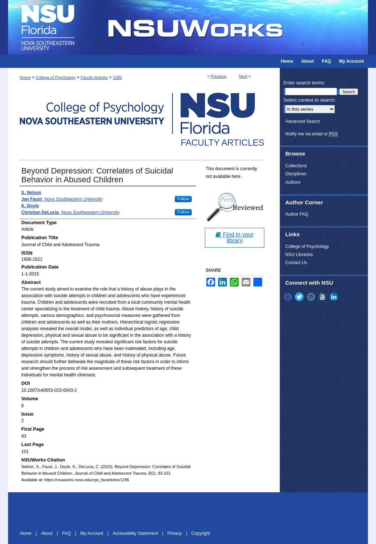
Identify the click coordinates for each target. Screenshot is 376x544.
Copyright (200, 533)
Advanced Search (302, 121)
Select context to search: (309, 100)
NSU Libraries (299, 254)
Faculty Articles (94, 77)
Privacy (175, 533)
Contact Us (296, 262)
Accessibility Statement (136, 533)
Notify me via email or (311, 133)
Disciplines (295, 173)
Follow (183, 199)
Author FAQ (296, 214)
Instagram (312, 296)
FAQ (67, 533)
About (47, 533)
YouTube (323, 296)
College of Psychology (56, 77)
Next (243, 76)
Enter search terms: (304, 82)
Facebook (288, 296)
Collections (296, 165)
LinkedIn (334, 296)
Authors (292, 182)
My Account (92, 533)
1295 (117, 77)
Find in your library (234, 237)
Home (25, 77)
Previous (219, 76)
